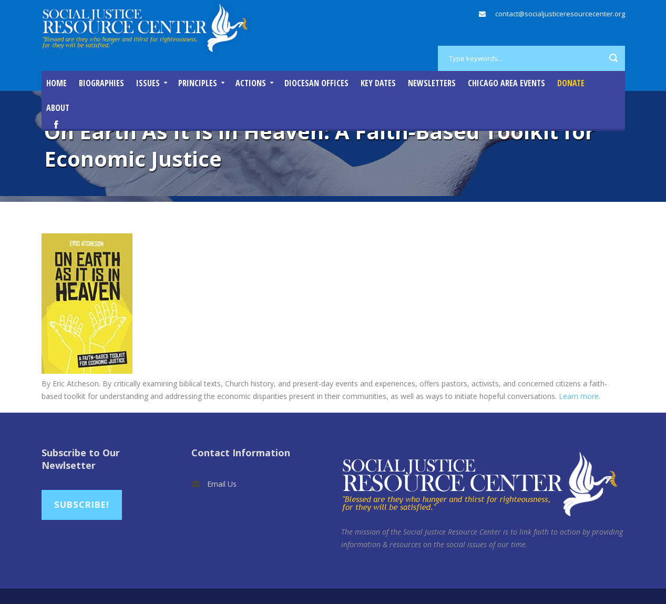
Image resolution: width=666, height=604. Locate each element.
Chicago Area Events (506, 83)
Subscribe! (81, 504)
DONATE (571, 83)
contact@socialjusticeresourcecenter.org (560, 13)
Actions (250, 83)
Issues (148, 83)
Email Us (222, 484)
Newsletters (432, 83)
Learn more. (579, 396)
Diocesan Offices (316, 83)
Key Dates (378, 83)
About (57, 108)
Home (56, 83)
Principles (197, 83)
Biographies (101, 83)
